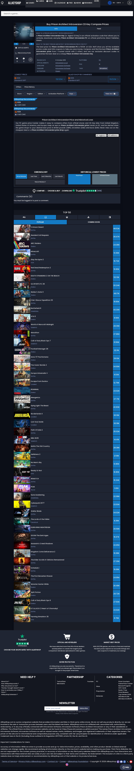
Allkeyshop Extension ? (9, 698)
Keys (71, 94)
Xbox (98, 690)
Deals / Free (122, 694)
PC (97, 685)
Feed (99, 29)
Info (56, 29)
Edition (40, 94)
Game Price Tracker (125, 688)
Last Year (34, 180)
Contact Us (52, 765)
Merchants (61, 688)
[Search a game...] (67, 13)
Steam (58, 71)
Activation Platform (56, 94)
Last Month (59, 180)
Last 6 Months (46, 180)
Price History (30, 87)
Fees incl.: (110, 94)
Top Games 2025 (124, 698)
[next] (31, 44)
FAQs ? (3, 696)
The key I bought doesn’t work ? (12, 692)
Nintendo (99, 700)
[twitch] (118, 765)
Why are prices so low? (9, 690)
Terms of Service (9, 765)
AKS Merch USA (123, 701)
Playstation (100, 695)
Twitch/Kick (61, 685)
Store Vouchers (124, 685)
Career (63, 765)
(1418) (87, 195)
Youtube (90, 685)
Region (29, 94)
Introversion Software (63, 66)
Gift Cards (122, 692)
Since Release (21, 180)
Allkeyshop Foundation (78, 765)
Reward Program (124, 690)
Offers (18, 87)
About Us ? (5, 685)
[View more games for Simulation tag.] (103, 69)
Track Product (40, 186)
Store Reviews (123, 696)
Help (126, 767)
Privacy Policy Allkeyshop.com (32, 765)
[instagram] (67, 768)
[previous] (16, 44)
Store (19, 94)
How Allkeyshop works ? (10, 688)
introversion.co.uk (62, 63)
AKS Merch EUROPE (125, 703)
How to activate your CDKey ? (12, 694)
